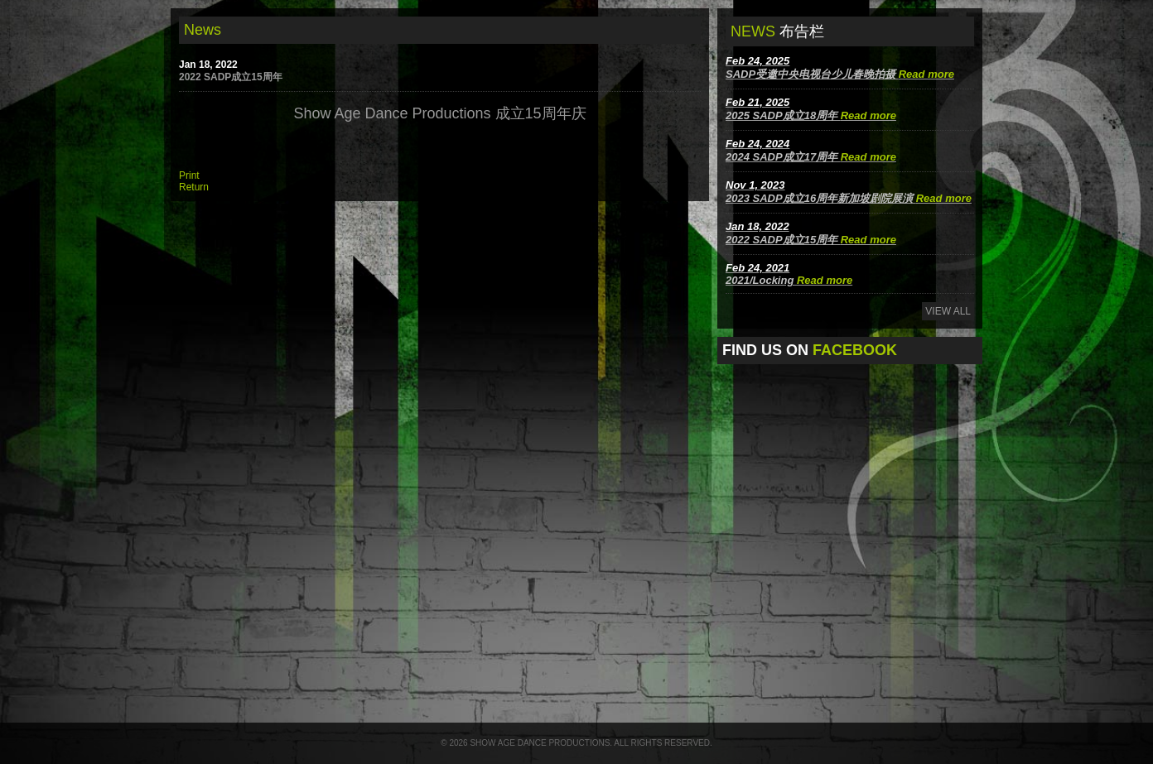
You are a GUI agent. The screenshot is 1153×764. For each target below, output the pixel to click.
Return (194, 187)
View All (948, 311)
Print (189, 175)
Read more (926, 74)
